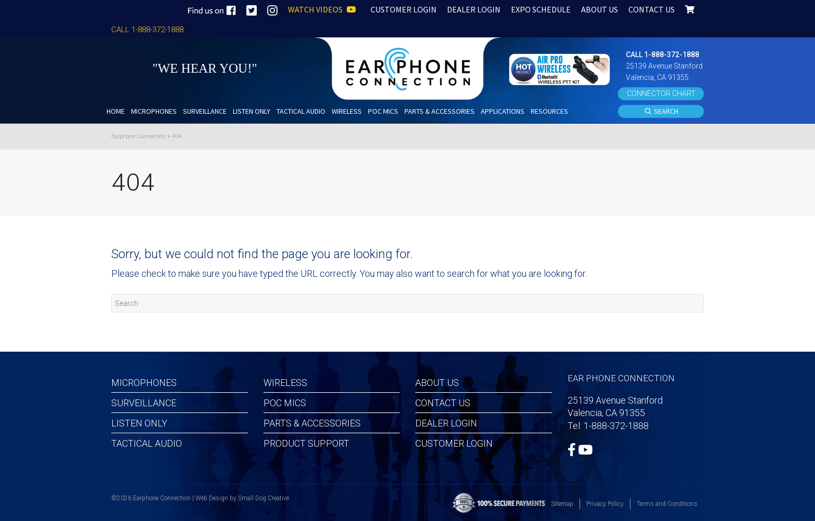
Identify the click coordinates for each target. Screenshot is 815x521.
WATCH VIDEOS (322, 9)
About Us (437, 382)
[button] (561, 68)
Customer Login (454, 443)
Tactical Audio (146, 443)
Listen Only (139, 423)
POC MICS (285, 402)
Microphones (144, 382)
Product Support (306, 443)
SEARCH (661, 111)
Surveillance (143, 402)
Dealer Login (446, 423)
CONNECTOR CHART (661, 93)
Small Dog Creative (263, 498)
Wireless (285, 382)
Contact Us (442, 402)
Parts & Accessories (312, 423)
